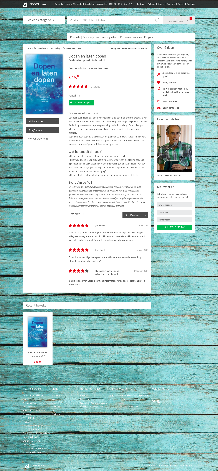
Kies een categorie (38, 19)
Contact (181, 3)
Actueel (161, 3)
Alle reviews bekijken (129, 406)
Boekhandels (29, 406)
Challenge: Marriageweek (34, 425)
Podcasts (141, 3)
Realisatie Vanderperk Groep (149, 465)
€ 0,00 (178, 20)
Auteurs (151, 3)
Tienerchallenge (30, 437)
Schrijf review (35, 130)
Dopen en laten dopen (72, 48)
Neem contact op (170, 108)
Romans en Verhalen (131, 37)
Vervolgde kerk (110, 37)
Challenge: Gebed (31, 429)
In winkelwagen (82, 102)
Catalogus (191, 3)
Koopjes (148, 37)
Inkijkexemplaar (36, 121)
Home (28, 48)
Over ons (171, 3)
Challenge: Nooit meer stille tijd (37, 433)
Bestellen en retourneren (34, 410)
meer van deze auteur (98, 68)
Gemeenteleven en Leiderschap (47, 48)
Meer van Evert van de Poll (169, 175)
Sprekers (27, 414)
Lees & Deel (28, 418)
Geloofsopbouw (91, 37)
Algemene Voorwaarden (34, 402)
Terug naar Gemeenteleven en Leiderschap (129, 48)
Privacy (26, 421)
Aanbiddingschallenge (33, 395)
